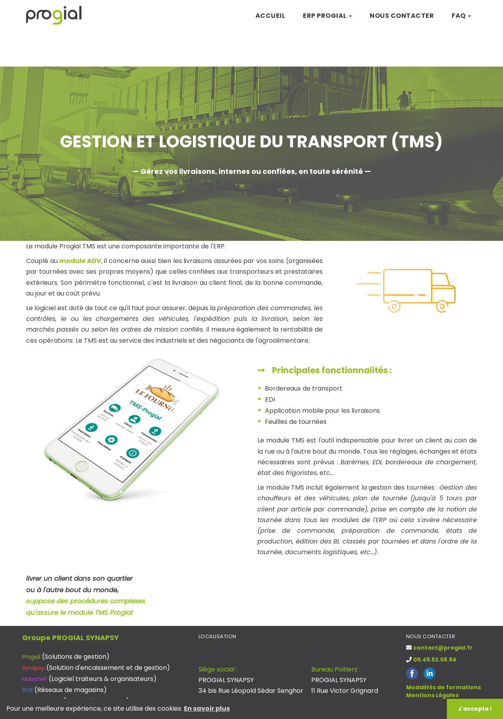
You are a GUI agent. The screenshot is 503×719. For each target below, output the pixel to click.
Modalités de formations (443, 687)
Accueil (270, 15)
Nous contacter (402, 15)
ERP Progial (327, 15)
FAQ (461, 15)
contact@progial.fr (443, 648)
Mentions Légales (432, 695)
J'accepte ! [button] (475, 709)
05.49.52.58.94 (434, 660)
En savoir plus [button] (207, 708)
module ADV (80, 260)
